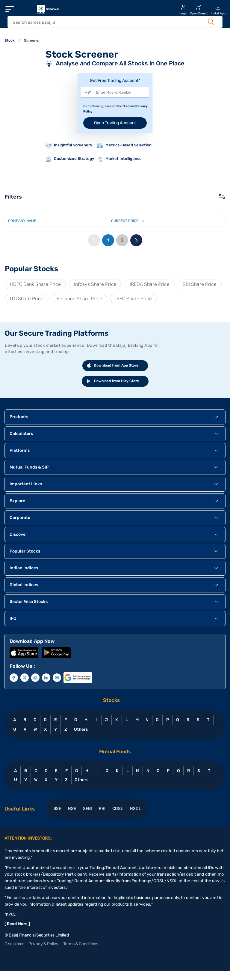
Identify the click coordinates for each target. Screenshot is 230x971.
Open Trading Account (115, 122)
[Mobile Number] (115, 92)
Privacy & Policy (43, 943)
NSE (72, 808)
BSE (57, 808)
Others (80, 729)
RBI (102, 808)
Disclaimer (14, 943)
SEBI (87, 808)
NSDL (135, 808)
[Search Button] (211, 22)
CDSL (117, 808)
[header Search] (109, 22)
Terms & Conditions (80, 943)
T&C (127, 106)
